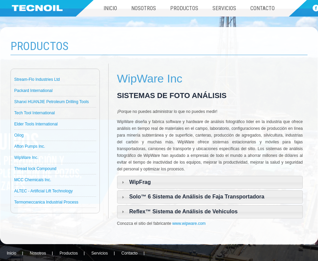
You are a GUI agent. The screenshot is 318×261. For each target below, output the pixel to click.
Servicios (224, 8)
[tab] (210, 182)
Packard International (33, 90)
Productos (184, 8)
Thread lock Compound (35, 168)
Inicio (110, 8)
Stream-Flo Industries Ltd (37, 79)
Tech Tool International (34, 113)
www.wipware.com (189, 223)
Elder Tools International (36, 124)
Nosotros (143, 8)
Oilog (19, 135)
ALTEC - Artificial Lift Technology (43, 191)
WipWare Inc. (26, 157)
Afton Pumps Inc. (29, 146)
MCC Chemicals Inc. (32, 179)
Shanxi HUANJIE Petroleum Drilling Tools (51, 101)
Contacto (262, 8)
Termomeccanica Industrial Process (46, 202)
